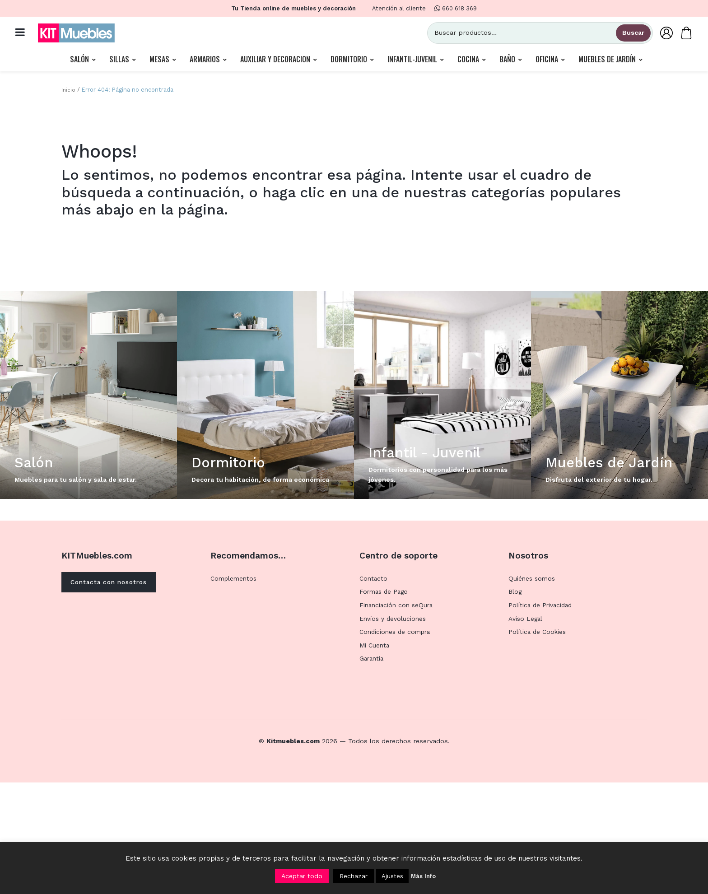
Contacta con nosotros (113, 694)
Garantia (372, 770)
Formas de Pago (385, 703)
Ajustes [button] (392, 876)
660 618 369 (455, 8)
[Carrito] (680, 34)
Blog (515, 703)
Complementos (235, 690)
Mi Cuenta (375, 756)
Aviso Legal (526, 730)
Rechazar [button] (354, 876)
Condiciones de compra (397, 743)
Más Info (423, 876)
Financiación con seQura (398, 716)
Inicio (68, 93)
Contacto (374, 690)
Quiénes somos (532, 690)
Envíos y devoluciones (394, 730)
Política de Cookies (538, 743)
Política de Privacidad (541, 716)
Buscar (627, 34)
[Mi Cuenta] (660, 34)
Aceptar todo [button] (301, 876)
